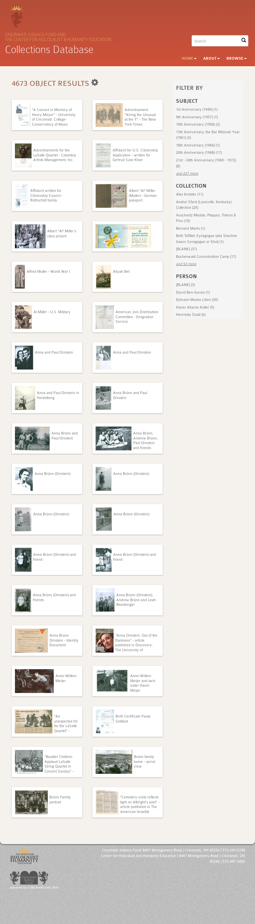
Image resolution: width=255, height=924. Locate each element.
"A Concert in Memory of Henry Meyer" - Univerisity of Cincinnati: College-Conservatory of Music (54, 117)
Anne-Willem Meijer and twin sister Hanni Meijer (142, 683)
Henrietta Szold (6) (191, 315)
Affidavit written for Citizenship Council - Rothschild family (46, 195)
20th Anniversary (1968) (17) (199, 152)
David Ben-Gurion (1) (193, 292)
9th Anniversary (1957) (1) (197, 117)
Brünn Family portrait (60, 799)
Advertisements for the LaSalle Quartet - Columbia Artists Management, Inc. (54, 155)
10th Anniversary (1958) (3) (198, 124)
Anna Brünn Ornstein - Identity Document (63, 640)
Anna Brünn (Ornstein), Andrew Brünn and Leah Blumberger (136, 600)
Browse (236, 58)
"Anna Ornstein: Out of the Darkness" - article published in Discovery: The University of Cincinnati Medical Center (136, 645)
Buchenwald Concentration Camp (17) (206, 257)
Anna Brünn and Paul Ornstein (64, 435)
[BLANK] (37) (186, 249)
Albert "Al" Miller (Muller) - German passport (143, 195)
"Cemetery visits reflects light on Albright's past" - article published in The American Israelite (139, 804)
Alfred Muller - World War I (48, 271)
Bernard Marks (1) (190, 228)
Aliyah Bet (121, 271)
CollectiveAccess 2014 (43, 888)
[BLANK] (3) (185, 285)
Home (189, 58)
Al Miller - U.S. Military (52, 312)
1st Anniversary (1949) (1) (196, 109)
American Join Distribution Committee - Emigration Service (137, 317)
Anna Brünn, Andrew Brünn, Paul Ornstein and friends (145, 440)
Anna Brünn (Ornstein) (52, 474)
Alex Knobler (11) (189, 194)
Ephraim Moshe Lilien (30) (197, 300)
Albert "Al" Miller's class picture (61, 233)
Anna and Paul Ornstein (54, 352)
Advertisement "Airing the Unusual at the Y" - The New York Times (140, 117)
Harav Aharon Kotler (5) (195, 307)
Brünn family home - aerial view (144, 762)
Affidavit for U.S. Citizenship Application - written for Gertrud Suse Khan (135, 155)
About (211, 58)
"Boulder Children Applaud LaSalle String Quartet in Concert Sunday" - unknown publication (60, 766)
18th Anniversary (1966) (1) (198, 145)
